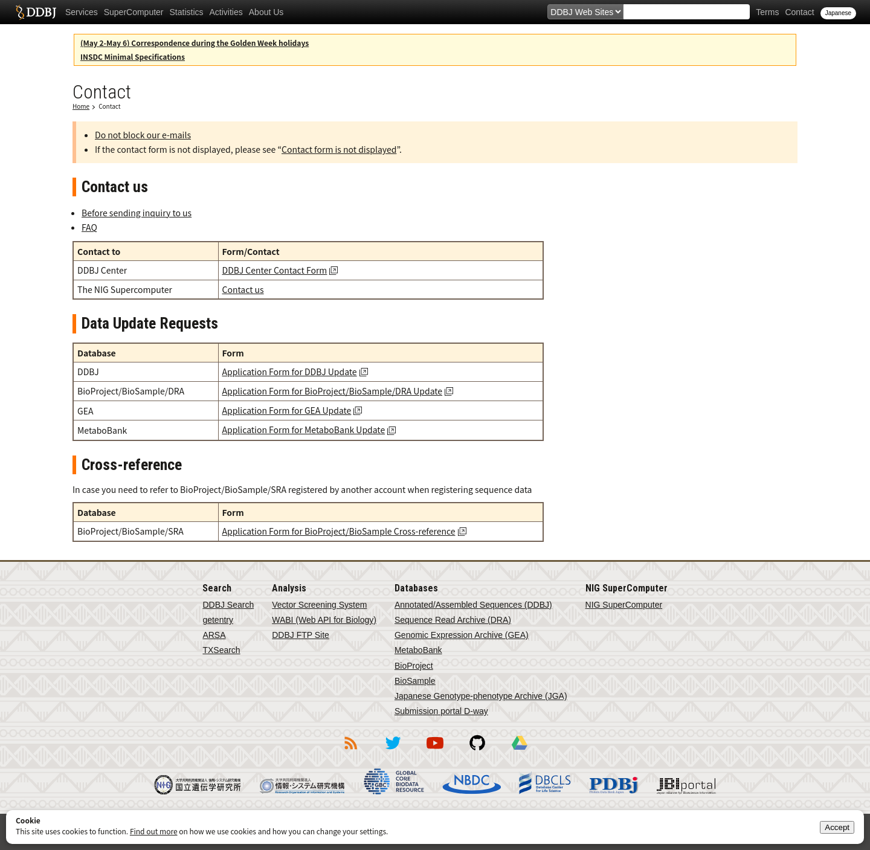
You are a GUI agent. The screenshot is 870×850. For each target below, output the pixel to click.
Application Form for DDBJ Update (289, 371)
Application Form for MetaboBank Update (303, 429)
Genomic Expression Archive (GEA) (462, 635)
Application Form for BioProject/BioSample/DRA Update (332, 391)
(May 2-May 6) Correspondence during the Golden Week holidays (194, 42)
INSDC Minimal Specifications (132, 56)
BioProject (414, 666)
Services (81, 12)
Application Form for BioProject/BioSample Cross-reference (339, 531)
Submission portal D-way (441, 711)
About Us (266, 12)
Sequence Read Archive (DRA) (453, 620)
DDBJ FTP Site (300, 635)
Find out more (154, 831)
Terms (767, 12)
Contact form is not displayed (339, 149)
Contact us (243, 289)
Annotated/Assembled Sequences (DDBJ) (473, 605)
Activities (226, 12)
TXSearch (221, 650)
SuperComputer (134, 12)
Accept (837, 827)
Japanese (838, 13)
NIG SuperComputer (624, 605)
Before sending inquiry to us (137, 213)
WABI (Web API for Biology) (324, 620)
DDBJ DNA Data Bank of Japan (36, 12)
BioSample (415, 681)
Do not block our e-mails (143, 135)
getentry (217, 620)
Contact (799, 12)
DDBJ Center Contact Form (274, 270)
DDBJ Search (228, 605)
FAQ (89, 227)
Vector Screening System (319, 605)
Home (80, 106)
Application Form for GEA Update (287, 410)
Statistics (187, 12)
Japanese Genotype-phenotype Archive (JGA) (481, 696)
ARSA (213, 635)
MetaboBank (418, 650)
